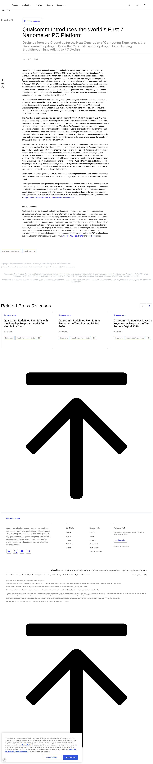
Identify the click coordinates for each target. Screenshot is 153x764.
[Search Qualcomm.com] (129, 5)
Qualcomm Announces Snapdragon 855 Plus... (106, 570)
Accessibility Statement (39, 575)
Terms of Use (10, 575)
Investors (92, 540)
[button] (76, 575)
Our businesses (94, 548)
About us (92, 532)
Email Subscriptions (96, 551)
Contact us (69, 544)
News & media (94, 544)
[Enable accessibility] (4, 760)
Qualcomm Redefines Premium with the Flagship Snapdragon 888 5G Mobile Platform (26, 323)
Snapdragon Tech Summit (11, 251)
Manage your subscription (121, 546)
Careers (92, 536)
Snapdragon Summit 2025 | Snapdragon (77, 570)
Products (68, 532)
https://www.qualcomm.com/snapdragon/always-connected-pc (49, 197)
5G (39, 338)
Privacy (18, 575)
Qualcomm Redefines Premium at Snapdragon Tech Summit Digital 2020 (79, 323)
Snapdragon (9, 338)
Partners (68, 540)
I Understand (70, 757)
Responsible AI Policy (54, 575)
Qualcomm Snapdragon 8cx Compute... (135, 570)
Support (68, 536)
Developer (69, 548)
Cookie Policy (26, 575)
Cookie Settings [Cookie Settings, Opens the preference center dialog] (51, 757)
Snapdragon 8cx (29, 251)
